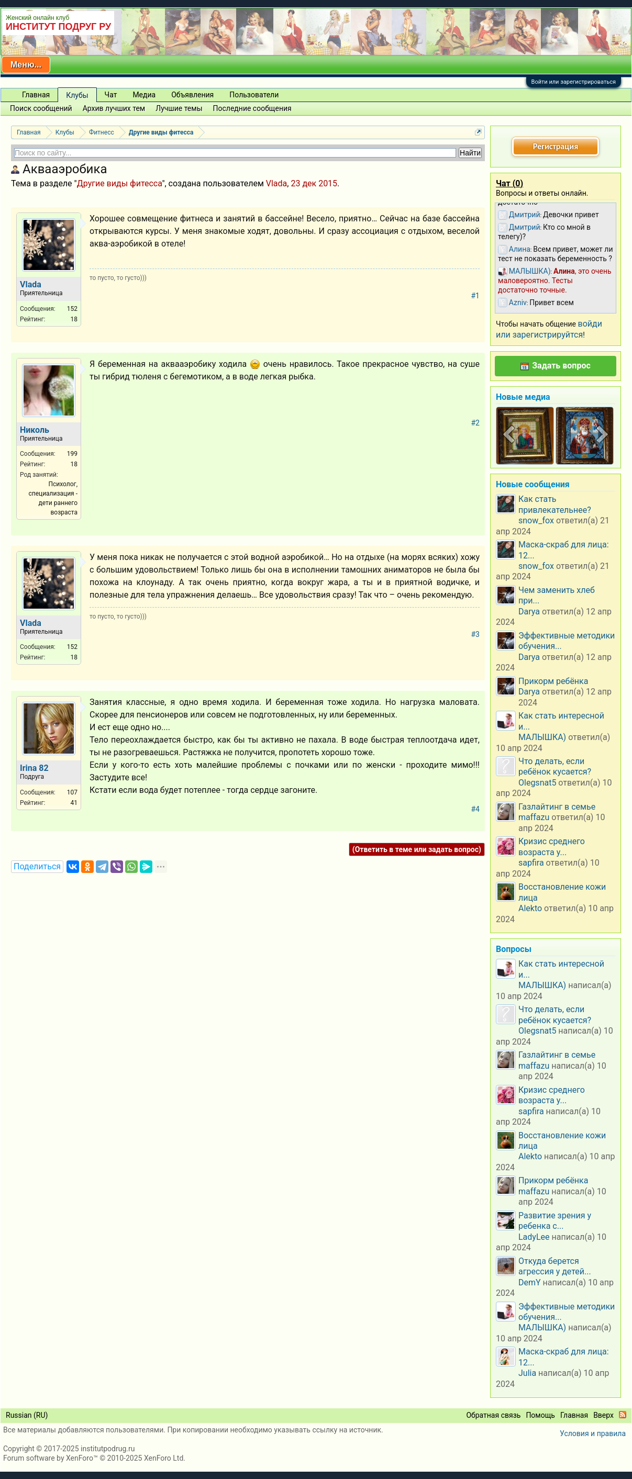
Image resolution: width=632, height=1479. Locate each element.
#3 (475, 634)
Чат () (509, 183)
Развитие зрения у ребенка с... (554, 1221)
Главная (36, 95)
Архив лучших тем (114, 108)
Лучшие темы (179, 108)
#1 (475, 296)
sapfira (531, 863)
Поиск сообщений (41, 108)
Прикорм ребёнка (553, 681)
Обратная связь (493, 1415)
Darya (529, 612)
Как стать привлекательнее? (554, 504)
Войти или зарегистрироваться (573, 82)
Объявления (192, 95)
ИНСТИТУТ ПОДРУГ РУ (58, 26)
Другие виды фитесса (119, 183)
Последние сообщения (252, 108)
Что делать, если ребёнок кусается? (554, 766)
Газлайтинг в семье (556, 807)
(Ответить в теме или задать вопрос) (416, 849)
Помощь (540, 1415)
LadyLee (534, 1237)
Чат (111, 95)
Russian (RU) (27, 1415)
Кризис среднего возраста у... (551, 846)
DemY (529, 1282)
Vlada (276, 183)
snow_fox (536, 520)
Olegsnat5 (537, 783)
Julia (527, 1373)
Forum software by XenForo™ (94, 1458)
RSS (622, 1414)
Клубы (77, 95)
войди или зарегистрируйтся (549, 329)
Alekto (530, 908)
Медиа (144, 95)
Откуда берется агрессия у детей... (554, 1266)
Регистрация (555, 146)
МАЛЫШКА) (542, 737)
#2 (475, 423)
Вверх (603, 1415)
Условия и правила (593, 1433)
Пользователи (254, 95)
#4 (475, 809)
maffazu (533, 817)
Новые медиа (523, 397)
